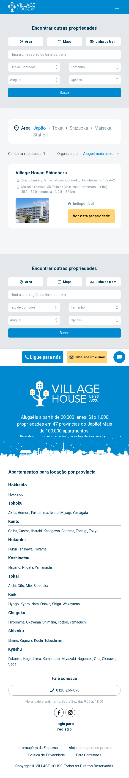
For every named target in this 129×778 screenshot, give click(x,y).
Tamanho (95, 67)
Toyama (40, 549)
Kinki (13, 594)
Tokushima (53, 640)
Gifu (21, 586)
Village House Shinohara (41, 173)
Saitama (67, 531)
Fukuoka (15, 659)
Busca (64, 92)
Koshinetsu (18, 557)
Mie (29, 586)
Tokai (13, 576)
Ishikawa (25, 549)
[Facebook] (59, 712)
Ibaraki (36, 531)
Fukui (12, 549)
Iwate (54, 513)
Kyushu (15, 649)
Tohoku (15, 503)
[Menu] (117, 6)
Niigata (27, 567)
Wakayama (71, 604)
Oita (97, 659)
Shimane (49, 622)
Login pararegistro (64, 726)
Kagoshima (32, 659)
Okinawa (108, 659)
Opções (95, 80)
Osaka (45, 604)
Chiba (12, 531)
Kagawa (26, 640)
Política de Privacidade (46, 755)
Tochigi (81, 531)
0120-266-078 (68, 690)
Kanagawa (52, 531)
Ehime (13, 640)
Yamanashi (43, 567)
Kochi (38, 640)
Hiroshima (16, 622)
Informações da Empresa (37, 748)
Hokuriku (17, 539)
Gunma (24, 531)
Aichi (12, 586)
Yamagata (80, 513)
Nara (35, 604)
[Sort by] (102, 154)
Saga (12, 664)
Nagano (14, 567)
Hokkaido (17, 484)
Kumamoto (51, 659)
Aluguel (34, 80)
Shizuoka (40, 586)
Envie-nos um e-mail (90, 357)
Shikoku (16, 631)
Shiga (56, 604)
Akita (12, 513)
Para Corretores (88, 755)
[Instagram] (70, 712)
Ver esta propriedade (91, 216)
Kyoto (25, 604)
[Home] (64, 393)
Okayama (33, 622)
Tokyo (94, 531)
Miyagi (65, 513)
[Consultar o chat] (119, 357)
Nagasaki (84, 659)
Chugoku (16, 612)
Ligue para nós (45, 357)
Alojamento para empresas (90, 748)
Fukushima (39, 513)
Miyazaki (68, 659)
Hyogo (13, 604)
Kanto (13, 521)
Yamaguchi (78, 622)
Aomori (23, 513)
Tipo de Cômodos (34, 67)
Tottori (63, 622)
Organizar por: (68, 154)
